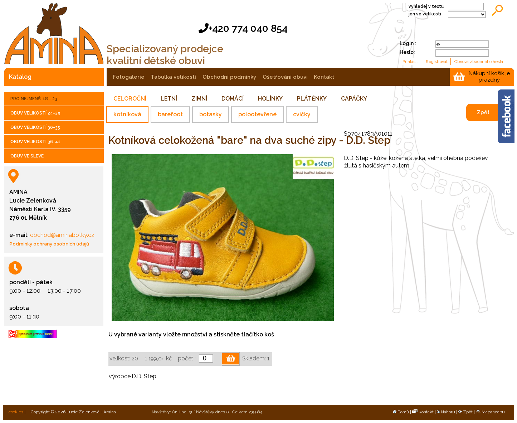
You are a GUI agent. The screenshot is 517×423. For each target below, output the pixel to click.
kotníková (127, 114)
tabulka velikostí (173, 77)
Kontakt (423, 411)
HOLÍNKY (270, 98)
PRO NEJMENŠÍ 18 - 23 (33, 98)
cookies (15, 411)
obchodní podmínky (229, 77)
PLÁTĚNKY (312, 98)
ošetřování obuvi (285, 77)
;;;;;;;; (467, 14)
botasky (210, 114)
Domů (401, 411)
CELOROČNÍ (129, 98)
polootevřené (257, 114)
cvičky (302, 114)
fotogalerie (129, 77)
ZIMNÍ (199, 98)
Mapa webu (490, 411)
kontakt (324, 77)
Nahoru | (447, 411)
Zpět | (467, 411)
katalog (20, 76)
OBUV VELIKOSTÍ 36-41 (35, 141)
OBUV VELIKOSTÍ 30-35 (35, 127)
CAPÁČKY (354, 98)
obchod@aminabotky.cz (61, 235)
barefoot (170, 114)
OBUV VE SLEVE (27, 156)
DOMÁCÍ (232, 98)
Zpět (483, 112)
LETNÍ (169, 98)
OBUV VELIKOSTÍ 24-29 (35, 113)
